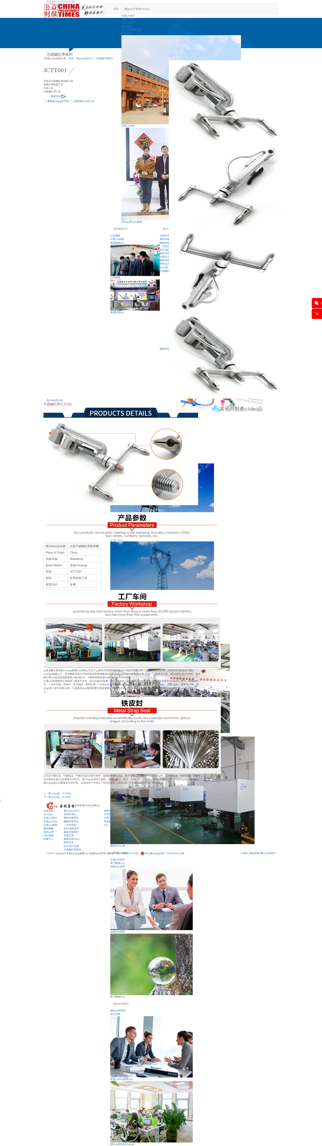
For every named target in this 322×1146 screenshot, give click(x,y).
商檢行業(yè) (131, 821)
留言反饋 (115, 1014)
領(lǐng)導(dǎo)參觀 (131, 29)
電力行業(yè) (131, 839)
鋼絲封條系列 (71, 821)
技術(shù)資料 (117, 866)
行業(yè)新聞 (117, 239)
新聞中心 (109, 810)
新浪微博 (169, 804)
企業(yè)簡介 (128, 15)
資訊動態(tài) (120, 228)
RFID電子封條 (71, 846)
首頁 (115, 8)
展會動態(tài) (117, 242)
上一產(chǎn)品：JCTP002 (57, 793)
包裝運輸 (149, 828)
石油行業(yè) (131, 842)
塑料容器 (69, 842)
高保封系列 (70, 814)
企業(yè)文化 (128, 19)
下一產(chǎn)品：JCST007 (57, 797)
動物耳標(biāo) (72, 839)
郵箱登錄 (255, 853)
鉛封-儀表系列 (71, 828)
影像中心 (126, 33)
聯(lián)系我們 (121, 1003)
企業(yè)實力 (151, 810)
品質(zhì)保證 (117, 859)
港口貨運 (129, 832)
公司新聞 (115, 235)
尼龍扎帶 (69, 835)
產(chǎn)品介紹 (55, 400)
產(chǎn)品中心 (84, 58)
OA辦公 (245, 853)
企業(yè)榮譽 (128, 22)
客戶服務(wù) (117, 863)
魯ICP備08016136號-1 (128, 853)
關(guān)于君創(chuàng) (137, 8)
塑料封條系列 (71, 817)
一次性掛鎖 (70, 825)
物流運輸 (129, 835)
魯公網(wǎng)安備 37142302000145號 (162, 853)
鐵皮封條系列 (71, 832)
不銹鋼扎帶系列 (104, 58)
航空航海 (129, 817)
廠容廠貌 (126, 26)
